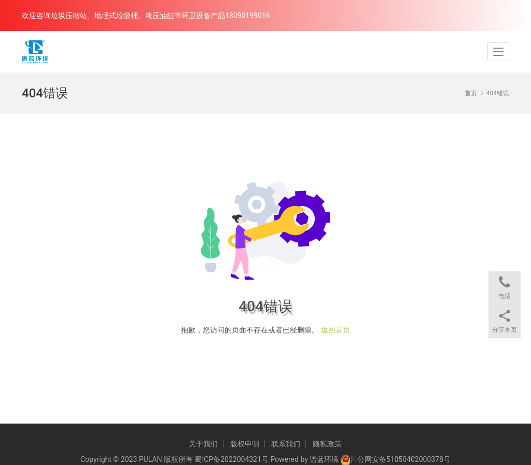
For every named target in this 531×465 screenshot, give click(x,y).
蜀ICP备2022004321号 (231, 459)
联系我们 (285, 444)
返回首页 (335, 330)
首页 (471, 93)
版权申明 (244, 444)
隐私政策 (327, 444)
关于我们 (203, 444)
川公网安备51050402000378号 (400, 459)
